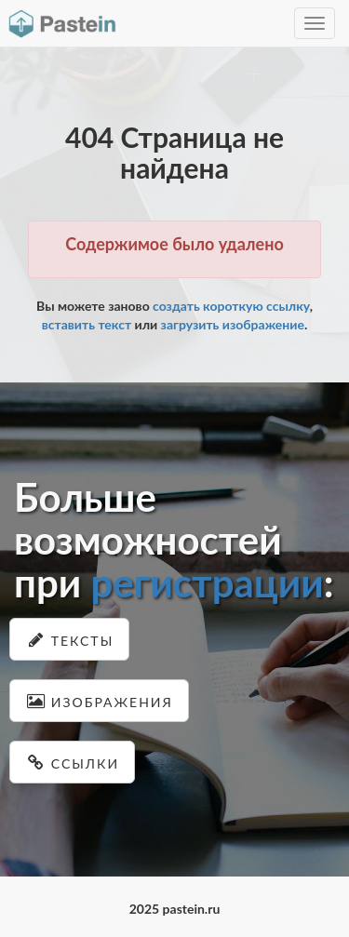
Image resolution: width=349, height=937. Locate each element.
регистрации (206, 582)
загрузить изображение (232, 324)
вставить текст (86, 324)
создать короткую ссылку (231, 306)
